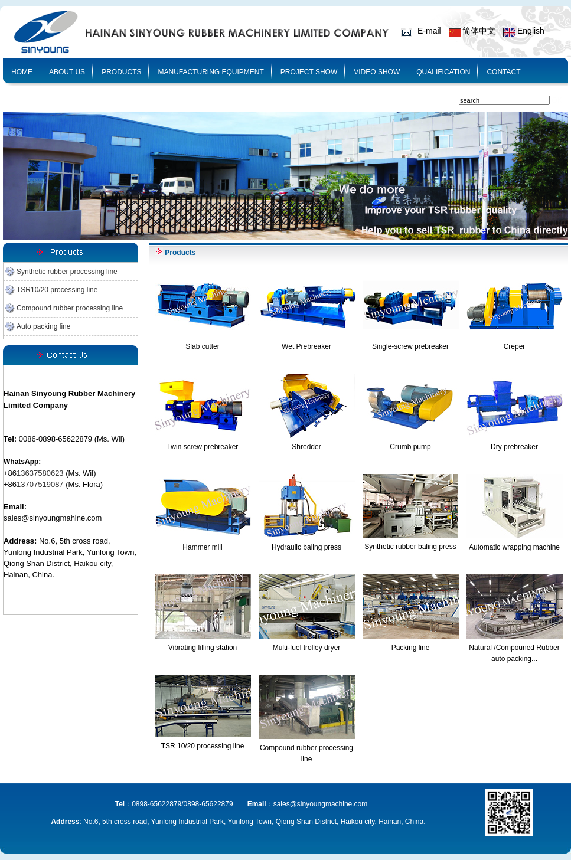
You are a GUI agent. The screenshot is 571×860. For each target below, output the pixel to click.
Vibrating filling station (202, 647)
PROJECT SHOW (308, 72)
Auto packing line (43, 326)
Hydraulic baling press (306, 547)
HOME (21, 72)
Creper (515, 346)
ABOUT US (67, 72)
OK (557, 100)
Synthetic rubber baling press (410, 546)
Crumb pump (410, 447)
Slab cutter (202, 346)
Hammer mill (202, 547)
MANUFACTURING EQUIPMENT (210, 72)
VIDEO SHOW (377, 72)
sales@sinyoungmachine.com (320, 804)
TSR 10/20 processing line (202, 746)
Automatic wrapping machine (514, 547)
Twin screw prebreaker (203, 447)
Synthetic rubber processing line (67, 271)
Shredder (306, 447)
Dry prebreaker (514, 447)
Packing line (410, 647)
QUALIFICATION (443, 72)
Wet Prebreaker (306, 346)
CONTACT (503, 72)
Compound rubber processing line (70, 308)
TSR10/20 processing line (57, 290)
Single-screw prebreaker (410, 346)
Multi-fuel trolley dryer (307, 647)
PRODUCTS (121, 72)
